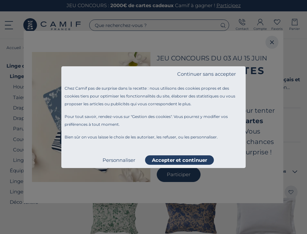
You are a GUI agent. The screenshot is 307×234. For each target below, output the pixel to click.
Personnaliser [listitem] (119, 160)
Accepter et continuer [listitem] (179, 160)
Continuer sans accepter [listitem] (206, 74)
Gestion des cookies (151, 116)
